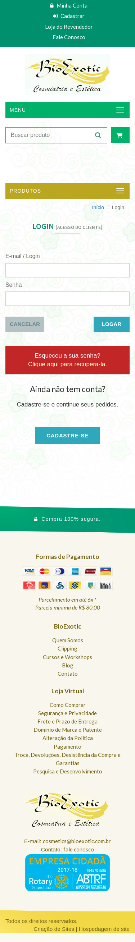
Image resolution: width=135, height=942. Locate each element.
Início (98, 207)
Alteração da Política (67, 738)
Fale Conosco (69, 37)
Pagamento (67, 746)
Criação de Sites (53, 929)
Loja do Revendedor (69, 26)
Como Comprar (68, 705)
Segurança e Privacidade (67, 713)
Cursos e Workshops (67, 657)
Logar (111, 324)
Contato (68, 673)
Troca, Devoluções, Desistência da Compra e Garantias (67, 759)
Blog (67, 665)
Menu (18, 110)
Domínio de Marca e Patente (67, 729)
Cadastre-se (67, 435)
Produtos (25, 191)
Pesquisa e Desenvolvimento (67, 771)
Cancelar (25, 324)
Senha (13, 285)
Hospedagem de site (104, 929)
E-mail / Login (22, 256)
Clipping (67, 648)
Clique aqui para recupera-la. (67, 364)
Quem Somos (67, 640)
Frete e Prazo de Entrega (67, 721)
